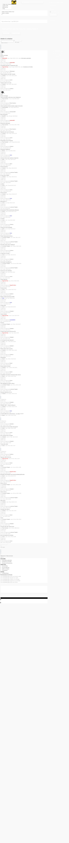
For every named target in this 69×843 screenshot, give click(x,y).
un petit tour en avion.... (5, 253)
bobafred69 (4, 58)
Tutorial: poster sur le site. (5, 82)
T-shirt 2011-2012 (4, 444)
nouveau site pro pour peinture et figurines (9, 158)
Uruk (11, 155)
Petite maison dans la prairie (6, 348)
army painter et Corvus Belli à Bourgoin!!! (9, 426)
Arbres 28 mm (3, 491)
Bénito (3, 150)
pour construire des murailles (6, 435)
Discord (2, 56)
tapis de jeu (2, 500)
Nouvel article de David (5, 366)
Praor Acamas (5, 98)
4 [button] (0, 48)
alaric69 (3, 116)
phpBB (8, 593)
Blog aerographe (4, 114)
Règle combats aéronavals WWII (7, 296)
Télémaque (12, 71)
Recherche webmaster (5, 123)
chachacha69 (5, 107)
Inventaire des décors (5, 509)
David (3, 358)
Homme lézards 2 (4, 166)
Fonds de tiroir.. (3, 288)
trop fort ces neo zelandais (6, 270)
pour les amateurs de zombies (6, 535)
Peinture (2, 322)
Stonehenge (3, 357)
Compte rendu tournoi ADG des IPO (8, 331)
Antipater (12, 311)
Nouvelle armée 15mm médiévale (7, 244)
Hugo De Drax (5, 66)
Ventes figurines (3, 279)
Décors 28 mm (3, 483)
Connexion (6, 33)
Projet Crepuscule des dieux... (6, 236)
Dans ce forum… (4, 42)
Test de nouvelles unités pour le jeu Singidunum (10, 97)
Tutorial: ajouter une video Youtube (7, 74)
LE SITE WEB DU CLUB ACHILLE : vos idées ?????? (11, 413)
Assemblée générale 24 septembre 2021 (9, 65)
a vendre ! (2, 218)
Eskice (3, 211)
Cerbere (4, 75)
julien (3, 159)
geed (3, 228)
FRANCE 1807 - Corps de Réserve (7, 405)
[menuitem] (7, 4)
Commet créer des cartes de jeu (7, 526)
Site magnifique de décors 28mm (7, 383)
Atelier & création (6, 39)
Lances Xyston (3, 314)
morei (11, 79)
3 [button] (0, 46)
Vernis (1, 517)
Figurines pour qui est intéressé (7, 131)
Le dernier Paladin (13, 172)
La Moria (2, 184)
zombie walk (3, 305)
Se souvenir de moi (54, 11)
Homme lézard (3, 192)
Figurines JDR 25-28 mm (5, 457)
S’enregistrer (16, 33)
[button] (0, 49)
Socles (1, 465)
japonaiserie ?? (3, 201)
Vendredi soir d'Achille (28, 66)
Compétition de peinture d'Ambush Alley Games (10, 374)
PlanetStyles (7, 596)
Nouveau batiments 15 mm (6, 392)
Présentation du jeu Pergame (6, 140)
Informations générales (26, 58)
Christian (11, 423)
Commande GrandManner (6, 262)
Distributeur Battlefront (5, 149)
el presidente (12, 319)
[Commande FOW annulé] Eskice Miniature (9, 210)
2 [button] (0, 45)
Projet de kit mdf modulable (6, 227)
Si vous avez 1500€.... (5, 175)
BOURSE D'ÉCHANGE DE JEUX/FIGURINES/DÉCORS (12, 474)
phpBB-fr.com (8, 595)
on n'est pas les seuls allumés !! (7, 340)
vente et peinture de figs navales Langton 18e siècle (11, 105)
